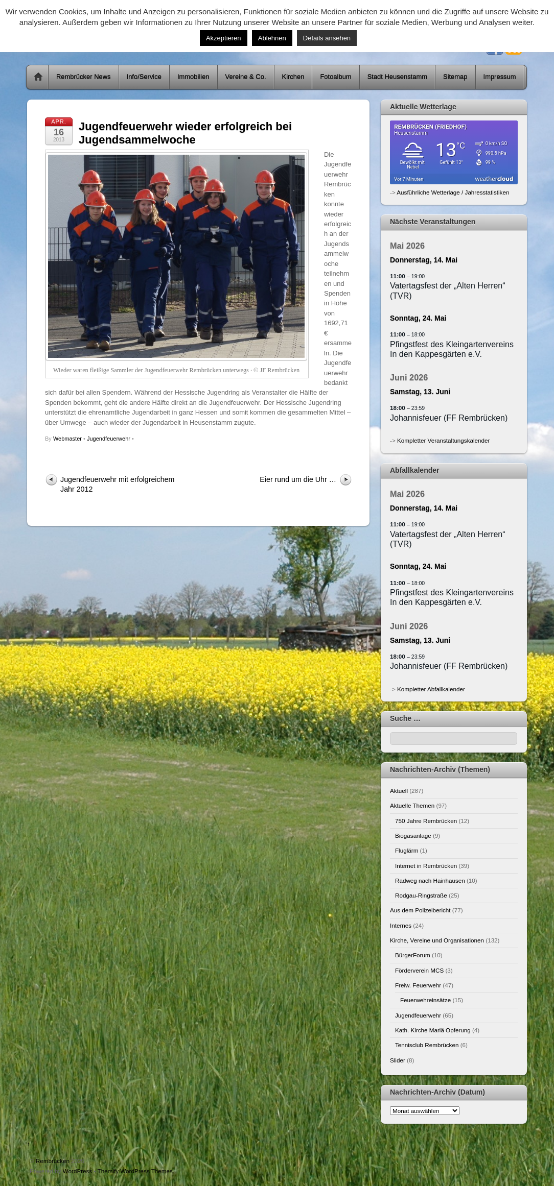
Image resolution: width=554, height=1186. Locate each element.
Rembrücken (53, 1160)
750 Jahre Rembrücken (426, 820)
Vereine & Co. (245, 77)
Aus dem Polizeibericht (420, 910)
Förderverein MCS (419, 970)
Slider (397, 1060)
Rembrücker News (83, 77)
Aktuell (399, 790)
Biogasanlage (413, 835)
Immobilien (193, 77)
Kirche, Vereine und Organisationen (437, 940)
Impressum (499, 77)
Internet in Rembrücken (426, 865)
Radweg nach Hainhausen (430, 880)
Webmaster (67, 438)
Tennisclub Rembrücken (426, 1045)
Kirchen (293, 77)
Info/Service (144, 77)
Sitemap (455, 77)
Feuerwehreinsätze (425, 1000)
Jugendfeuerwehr (108, 438)
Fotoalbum (335, 77)
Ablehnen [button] (272, 38)
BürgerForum (412, 955)
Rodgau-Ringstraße (421, 895)
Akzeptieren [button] (223, 38)
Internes (400, 925)
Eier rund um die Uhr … (298, 479)
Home (38, 77)
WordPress (77, 1171)
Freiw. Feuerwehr (418, 985)
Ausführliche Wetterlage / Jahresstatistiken (453, 192)
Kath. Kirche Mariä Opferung (433, 1030)
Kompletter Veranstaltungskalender (443, 440)
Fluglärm (406, 850)
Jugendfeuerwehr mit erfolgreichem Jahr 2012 (117, 484)
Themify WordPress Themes (135, 1171)
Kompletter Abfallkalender (431, 689)
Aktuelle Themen (412, 805)
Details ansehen (327, 38)
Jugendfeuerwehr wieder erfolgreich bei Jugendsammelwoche (185, 133)
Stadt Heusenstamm (397, 77)
